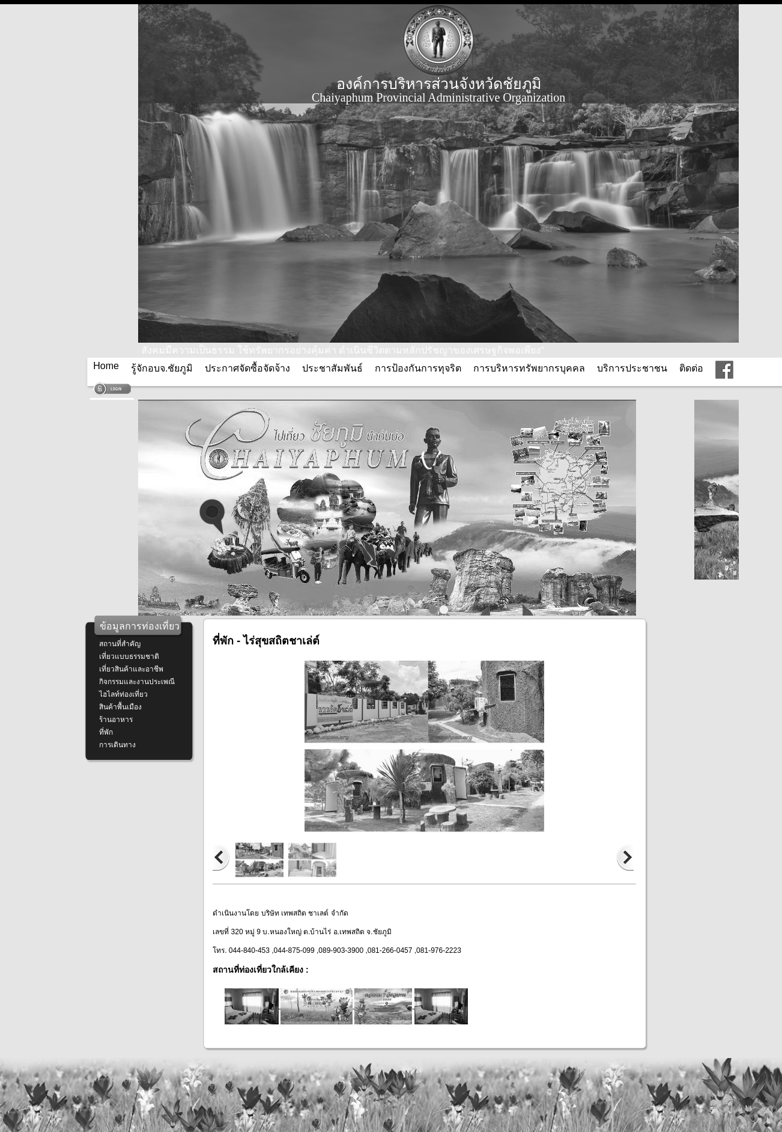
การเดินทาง (117, 745)
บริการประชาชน (632, 368)
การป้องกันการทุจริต (418, 368)
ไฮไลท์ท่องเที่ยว (123, 694)
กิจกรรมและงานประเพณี (137, 682)
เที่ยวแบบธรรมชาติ (129, 656)
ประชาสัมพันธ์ (332, 368)
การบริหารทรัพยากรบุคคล (529, 368)
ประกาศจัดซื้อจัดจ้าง (247, 368)
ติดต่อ (691, 368)
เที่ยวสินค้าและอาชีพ (131, 669)
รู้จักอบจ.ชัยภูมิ (162, 368)
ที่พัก (106, 732)
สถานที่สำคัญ (120, 644)
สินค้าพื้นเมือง (120, 707)
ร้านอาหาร (116, 719)
